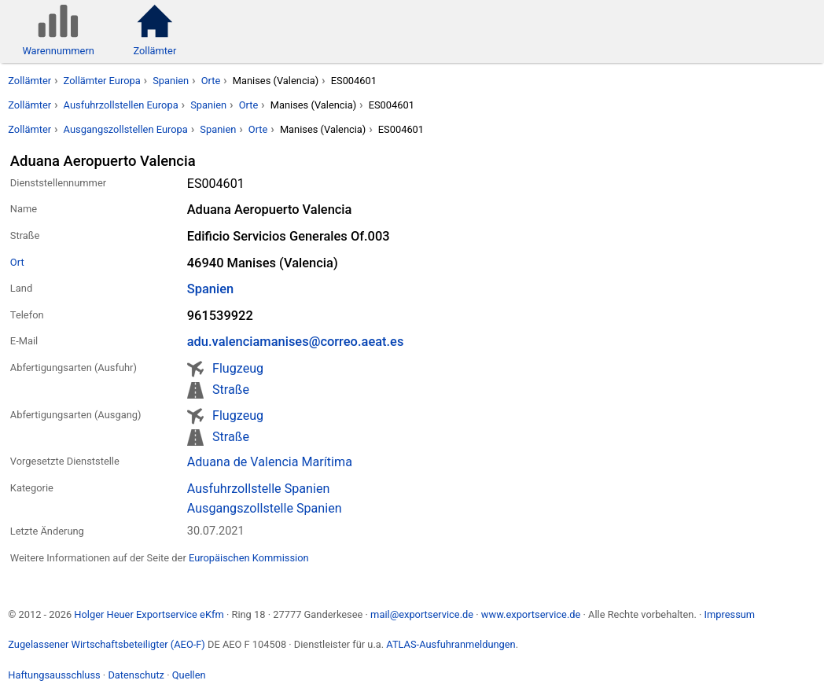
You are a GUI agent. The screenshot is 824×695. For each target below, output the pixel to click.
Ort (17, 262)
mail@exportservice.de (421, 614)
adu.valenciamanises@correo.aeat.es (295, 341)
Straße (230, 389)
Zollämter (29, 80)
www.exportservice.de (531, 614)
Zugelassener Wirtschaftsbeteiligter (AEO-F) (106, 644)
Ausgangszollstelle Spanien (264, 508)
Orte (211, 80)
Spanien (171, 80)
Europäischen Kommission (249, 558)
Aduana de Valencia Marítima (269, 461)
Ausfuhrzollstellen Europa (121, 105)
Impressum (729, 614)
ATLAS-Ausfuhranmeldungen (450, 644)
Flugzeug (237, 368)
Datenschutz (136, 675)
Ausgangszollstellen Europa (126, 129)
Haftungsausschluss (54, 675)
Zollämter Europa (102, 80)
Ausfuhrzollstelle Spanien (258, 488)
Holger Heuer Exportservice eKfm (148, 614)
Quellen (189, 675)
